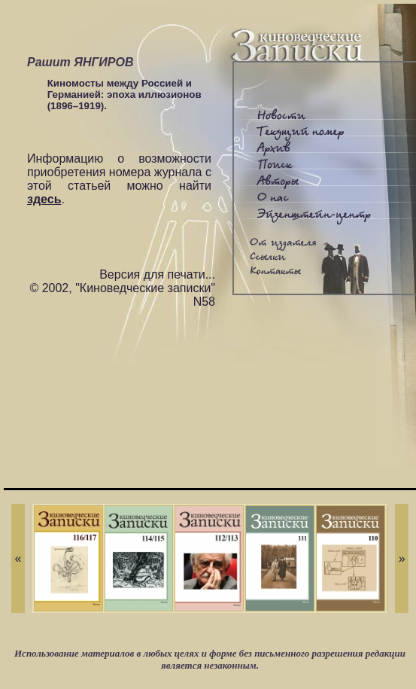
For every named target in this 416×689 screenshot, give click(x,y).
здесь (44, 199)
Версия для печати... (157, 274)
